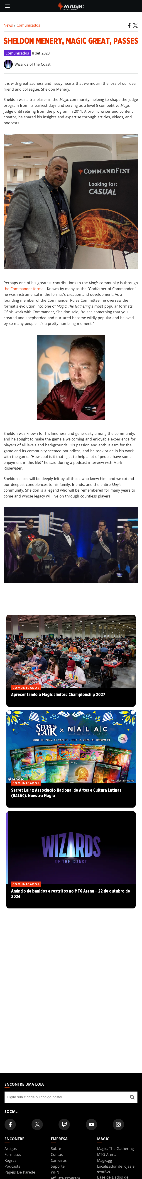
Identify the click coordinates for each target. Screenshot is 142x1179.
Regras (10, 1160)
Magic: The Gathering (115, 1148)
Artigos (11, 1148)
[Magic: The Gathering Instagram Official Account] (118, 1124)
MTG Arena (106, 1154)
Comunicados (28, 25)
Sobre (56, 1148)
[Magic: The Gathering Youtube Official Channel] (91, 1124)
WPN (55, 1172)
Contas (57, 1154)
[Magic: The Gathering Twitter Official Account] (37, 1124)
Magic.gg (104, 1160)
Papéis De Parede (20, 1172)
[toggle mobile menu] (7, 6)
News (8, 25)
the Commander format (24, 288)
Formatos (13, 1154)
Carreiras (59, 1160)
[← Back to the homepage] (71, 5)
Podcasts (12, 1166)
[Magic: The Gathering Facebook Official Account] (10, 1124)
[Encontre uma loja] (132, 1097)
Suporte (58, 1166)
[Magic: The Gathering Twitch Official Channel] (64, 1124)
